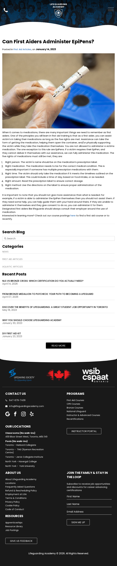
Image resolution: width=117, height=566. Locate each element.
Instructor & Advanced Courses (83, 415)
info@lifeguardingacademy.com (26, 406)
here (73, 215)
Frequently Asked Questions (20, 486)
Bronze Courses (75, 407)
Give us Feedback (21, 541)
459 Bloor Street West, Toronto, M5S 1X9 (26, 436)
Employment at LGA (16, 494)
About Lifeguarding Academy (20, 479)
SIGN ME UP (78, 522)
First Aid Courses (75, 400)
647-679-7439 (15, 400)
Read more (58, 345)
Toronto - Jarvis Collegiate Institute (24, 457)
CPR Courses (73, 404)
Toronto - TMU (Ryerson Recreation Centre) (24, 451)
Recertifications (75, 419)
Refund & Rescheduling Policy (21, 490)
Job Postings (12, 530)
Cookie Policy (12, 505)
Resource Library (14, 526)
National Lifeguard (76, 411)
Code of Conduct (14, 509)
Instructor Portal (84, 431)
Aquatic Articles (12, 266)
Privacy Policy (12, 501)
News (5, 251)
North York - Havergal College (21, 461)
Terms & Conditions (16, 498)
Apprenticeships (13, 522)
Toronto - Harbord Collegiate (20, 445)
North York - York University (20, 466)
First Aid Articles (22, 49)
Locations (10, 483)
